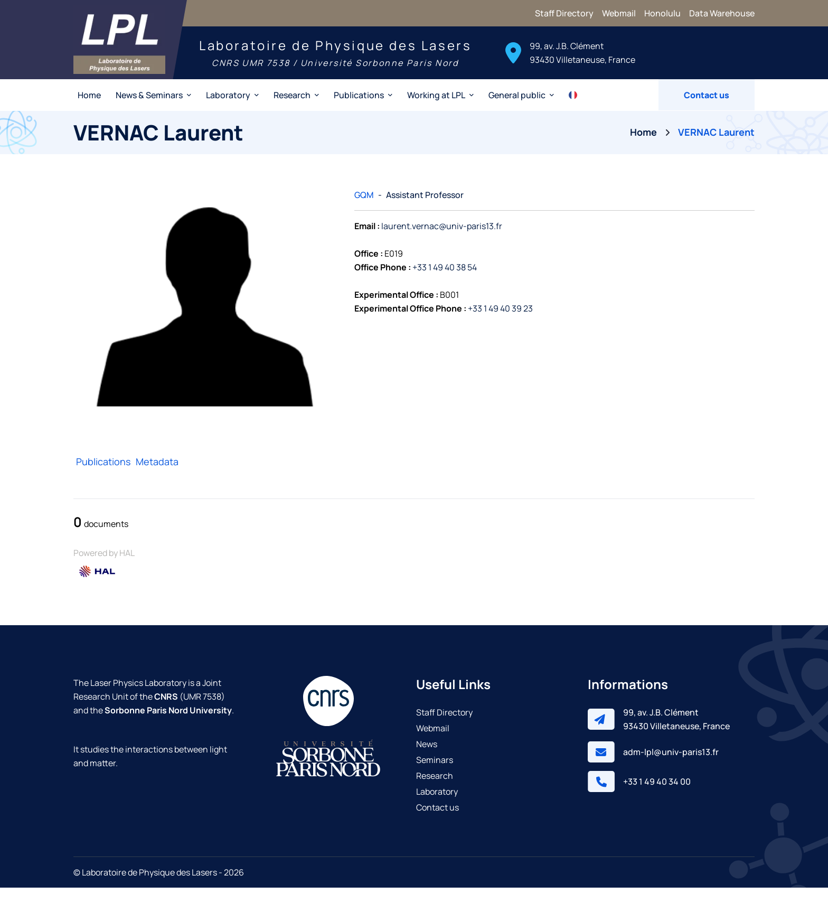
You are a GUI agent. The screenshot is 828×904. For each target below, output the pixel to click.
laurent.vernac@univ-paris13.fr (441, 243)
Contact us (706, 111)
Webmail (619, 13)
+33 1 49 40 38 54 (444, 284)
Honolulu (662, 13)
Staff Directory (564, 13)
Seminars (434, 776)
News (426, 760)
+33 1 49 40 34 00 (657, 798)
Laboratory (437, 808)
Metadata (157, 478)
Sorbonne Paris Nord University (168, 726)
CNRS (166, 713)
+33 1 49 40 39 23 (500, 325)
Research (434, 792)
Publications (103, 478)
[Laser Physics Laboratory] (137, 48)
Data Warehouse (722, 13)
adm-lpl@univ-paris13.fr (671, 768)
